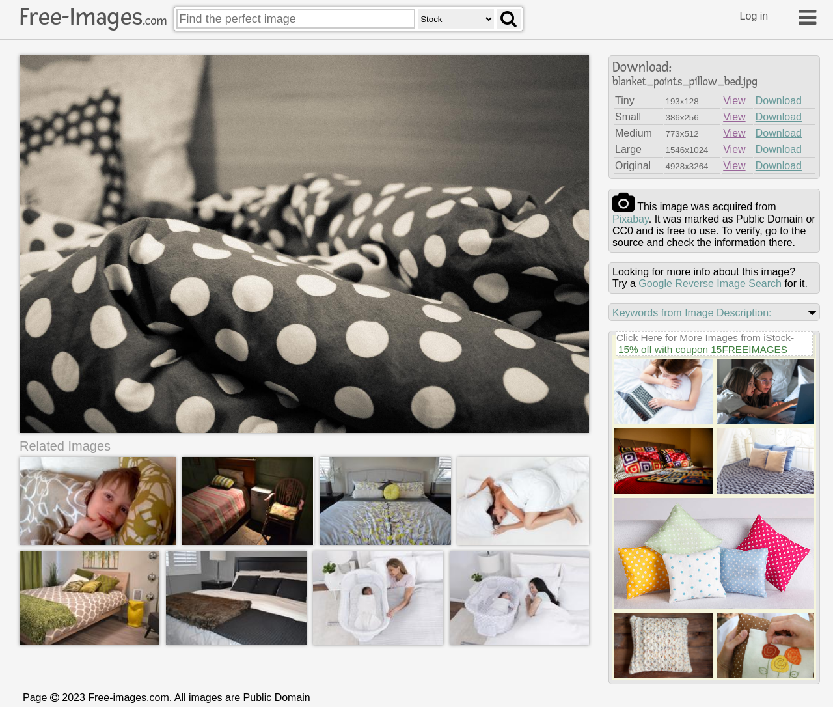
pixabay (630, 219)
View (734, 100)
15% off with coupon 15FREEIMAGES (702, 349)
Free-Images (93, 17)
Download (779, 100)
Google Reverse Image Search (710, 283)
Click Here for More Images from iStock (703, 337)
